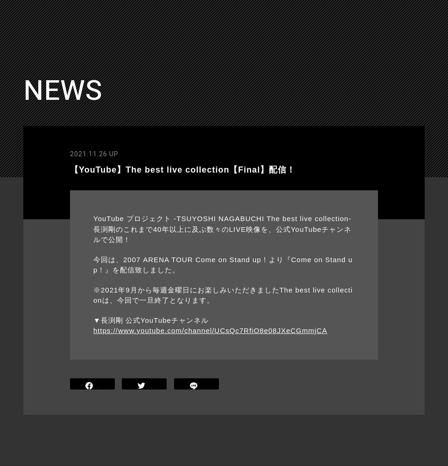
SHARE (92, 385)
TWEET (144, 385)
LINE (196, 385)
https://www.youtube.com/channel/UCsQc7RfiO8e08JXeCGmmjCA (210, 330)
